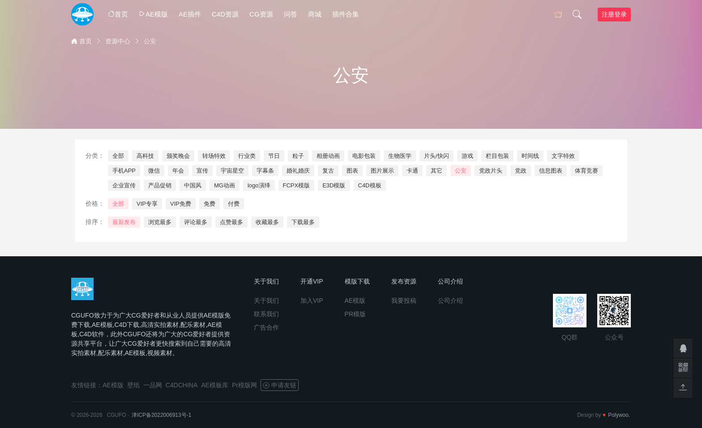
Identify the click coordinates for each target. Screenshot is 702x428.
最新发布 (124, 222)
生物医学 (399, 156)
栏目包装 (497, 156)
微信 (154, 170)
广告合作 (266, 327)
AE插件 (190, 14)
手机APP (124, 170)
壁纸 (133, 385)
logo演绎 (259, 185)
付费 (234, 203)
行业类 (247, 156)
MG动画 (224, 185)
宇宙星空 (232, 170)
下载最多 (303, 222)
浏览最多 (159, 222)
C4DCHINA (182, 385)
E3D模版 (333, 185)
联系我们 (266, 314)
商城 (314, 14)
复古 (328, 170)
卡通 (412, 170)
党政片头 (490, 170)
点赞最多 (231, 222)
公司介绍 (450, 300)
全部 (118, 156)
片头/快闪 (436, 156)
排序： (95, 221)
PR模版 (355, 314)
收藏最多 (267, 222)
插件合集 (345, 14)
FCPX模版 (296, 185)
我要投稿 (403, 300)
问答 (290, 14)
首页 (118, 14)
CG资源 (261, 14)
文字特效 (563, 156)
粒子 (298, 156)
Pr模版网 (244, 385)
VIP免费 (180, 203)
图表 (352, 170)
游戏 (467, 156)
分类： (95, 155)
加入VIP (311, 300)
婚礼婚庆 (298, 170)
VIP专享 (147, 203)
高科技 (145, 156)
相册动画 (328, 156)
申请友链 (279, 385)
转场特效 (214, 156)
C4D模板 (369, 185)
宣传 (202, 170)
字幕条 (265, 170)
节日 (274, 156)
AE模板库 (214, 385)
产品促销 (159, 185)
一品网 (152, 385)
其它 (436, 170)
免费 (209, 203)
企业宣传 (124, 185)
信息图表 (550, 170)
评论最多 (195, 222)
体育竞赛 (586, 170)
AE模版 (153, 14)
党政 (520, 170)
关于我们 (266, 300)
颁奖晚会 (178, 156)
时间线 (530, 156)
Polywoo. (619, 415)
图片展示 (382, 170)
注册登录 (614, 14)
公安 (461, 170)
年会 (178, 170)
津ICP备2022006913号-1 (161, 415)
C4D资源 (225, 14)
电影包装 (364, 156)
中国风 (192, 185)
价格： (95, 203)
